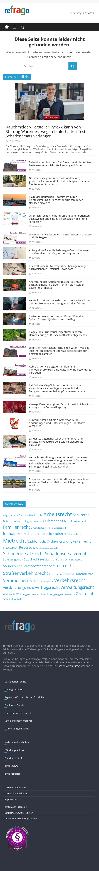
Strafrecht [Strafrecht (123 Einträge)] (63, 565)
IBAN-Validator (12, 773)
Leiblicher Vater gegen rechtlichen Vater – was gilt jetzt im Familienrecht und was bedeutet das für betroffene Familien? (59, 350)
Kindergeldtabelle (13, 689)
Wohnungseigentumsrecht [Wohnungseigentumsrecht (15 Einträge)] (59, 594)
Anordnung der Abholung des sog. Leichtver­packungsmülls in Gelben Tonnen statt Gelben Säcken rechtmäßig (57, 285)
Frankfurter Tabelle (14, 705)
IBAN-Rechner (11, 765)
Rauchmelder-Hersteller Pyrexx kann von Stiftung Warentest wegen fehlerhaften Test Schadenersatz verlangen (45, 131)
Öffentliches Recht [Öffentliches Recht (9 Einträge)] (13, 599)
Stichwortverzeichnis (15, 787)
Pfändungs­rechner (14, 750)
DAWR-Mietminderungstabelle (20, 818)
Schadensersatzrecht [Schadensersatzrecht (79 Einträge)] (65, 553)
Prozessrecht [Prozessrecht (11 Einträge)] (10, 547)
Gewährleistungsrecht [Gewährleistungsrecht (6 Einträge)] (41, 528)
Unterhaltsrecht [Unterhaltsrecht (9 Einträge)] (67, 574)
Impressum (10, 799)
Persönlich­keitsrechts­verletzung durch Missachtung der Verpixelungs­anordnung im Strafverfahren (60, 302)
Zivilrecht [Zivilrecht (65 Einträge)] (84, 593)
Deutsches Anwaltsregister (18, 812)
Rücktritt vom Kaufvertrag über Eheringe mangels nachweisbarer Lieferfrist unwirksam (58, 267)
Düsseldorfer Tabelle (15, 681)
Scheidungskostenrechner (18, 720)
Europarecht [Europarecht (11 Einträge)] (78, 521)
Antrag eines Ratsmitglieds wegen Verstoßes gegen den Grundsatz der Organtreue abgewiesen (59, 252)
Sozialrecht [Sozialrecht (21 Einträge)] (31, 559)
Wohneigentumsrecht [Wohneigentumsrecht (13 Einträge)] (29, 594)
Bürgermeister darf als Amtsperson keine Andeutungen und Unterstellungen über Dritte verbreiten (57, 423)
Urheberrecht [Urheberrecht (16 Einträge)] (84, 574)
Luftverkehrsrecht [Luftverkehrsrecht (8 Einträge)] (76, 534)
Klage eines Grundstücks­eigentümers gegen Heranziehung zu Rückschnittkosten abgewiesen (58, 333)
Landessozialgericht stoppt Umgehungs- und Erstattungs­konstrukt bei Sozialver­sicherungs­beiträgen (56, 441)
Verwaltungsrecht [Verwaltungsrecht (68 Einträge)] (77, 587)
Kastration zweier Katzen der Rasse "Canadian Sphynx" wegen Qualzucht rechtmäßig (57, 317)
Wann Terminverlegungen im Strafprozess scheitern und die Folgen (60, 236)
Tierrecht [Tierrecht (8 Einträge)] (53, 573)
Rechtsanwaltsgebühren (17, 742)
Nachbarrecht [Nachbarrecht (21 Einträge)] (36, 541)
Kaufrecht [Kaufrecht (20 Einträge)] (59, 534)
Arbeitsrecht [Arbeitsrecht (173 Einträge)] (57, 514)
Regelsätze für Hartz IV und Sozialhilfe (24, 697)
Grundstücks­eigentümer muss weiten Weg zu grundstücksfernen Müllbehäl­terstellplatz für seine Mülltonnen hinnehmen (59, 181)
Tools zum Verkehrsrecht (17, 713)
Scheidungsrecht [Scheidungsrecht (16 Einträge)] (13, 559)
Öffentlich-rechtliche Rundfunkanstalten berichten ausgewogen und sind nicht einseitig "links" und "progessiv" (59, 218)
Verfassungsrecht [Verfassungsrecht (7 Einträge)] (45, 581)
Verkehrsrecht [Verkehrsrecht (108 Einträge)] (69, 580)
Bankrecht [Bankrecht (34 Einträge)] (81, 514)
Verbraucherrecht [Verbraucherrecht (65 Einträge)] (20, 580)
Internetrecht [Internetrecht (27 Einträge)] (42, 533)
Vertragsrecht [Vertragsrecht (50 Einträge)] (47, 587)
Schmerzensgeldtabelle (16, 728)
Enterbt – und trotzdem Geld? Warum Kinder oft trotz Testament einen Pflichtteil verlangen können (61, 164)
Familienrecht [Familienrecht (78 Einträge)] (16, 527)
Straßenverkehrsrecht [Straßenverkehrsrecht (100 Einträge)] (25, 573)
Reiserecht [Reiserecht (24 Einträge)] (27, 547)
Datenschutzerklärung (16, 793)
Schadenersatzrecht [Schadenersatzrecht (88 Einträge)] (23, 553)
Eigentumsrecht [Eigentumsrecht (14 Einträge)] (34, 521)
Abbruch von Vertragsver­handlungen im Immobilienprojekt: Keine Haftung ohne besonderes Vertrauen (60, 369)
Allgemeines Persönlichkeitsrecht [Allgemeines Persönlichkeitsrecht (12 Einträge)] (23, 515)
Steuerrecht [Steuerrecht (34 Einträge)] (12, 566)
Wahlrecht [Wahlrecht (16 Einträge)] (9, 594)
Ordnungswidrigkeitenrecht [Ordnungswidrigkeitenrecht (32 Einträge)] (69, 541)
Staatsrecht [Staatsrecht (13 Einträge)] (77, 559)
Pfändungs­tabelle (13, 758)
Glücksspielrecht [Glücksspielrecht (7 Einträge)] (59, 527)
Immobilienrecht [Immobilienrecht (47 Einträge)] (17, 533)
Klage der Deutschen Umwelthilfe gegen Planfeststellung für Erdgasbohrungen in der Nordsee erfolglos (56, 200)
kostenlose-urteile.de (15, 806)
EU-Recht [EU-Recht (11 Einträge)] (65, 521)
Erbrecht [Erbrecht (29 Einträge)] (52, 521)
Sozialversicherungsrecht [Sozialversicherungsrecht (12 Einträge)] (55, 559)
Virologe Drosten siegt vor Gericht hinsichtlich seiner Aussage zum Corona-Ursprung (60, 405)
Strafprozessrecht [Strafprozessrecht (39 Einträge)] (37, 565)
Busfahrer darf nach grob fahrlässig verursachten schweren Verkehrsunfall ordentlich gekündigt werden (59, 482)
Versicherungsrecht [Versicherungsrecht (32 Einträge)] (18, 587)
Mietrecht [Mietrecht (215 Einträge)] (14, 540)
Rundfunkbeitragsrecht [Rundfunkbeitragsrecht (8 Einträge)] (47, 547)
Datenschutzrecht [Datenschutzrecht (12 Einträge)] (13, 521)
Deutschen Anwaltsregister (69, 666)
